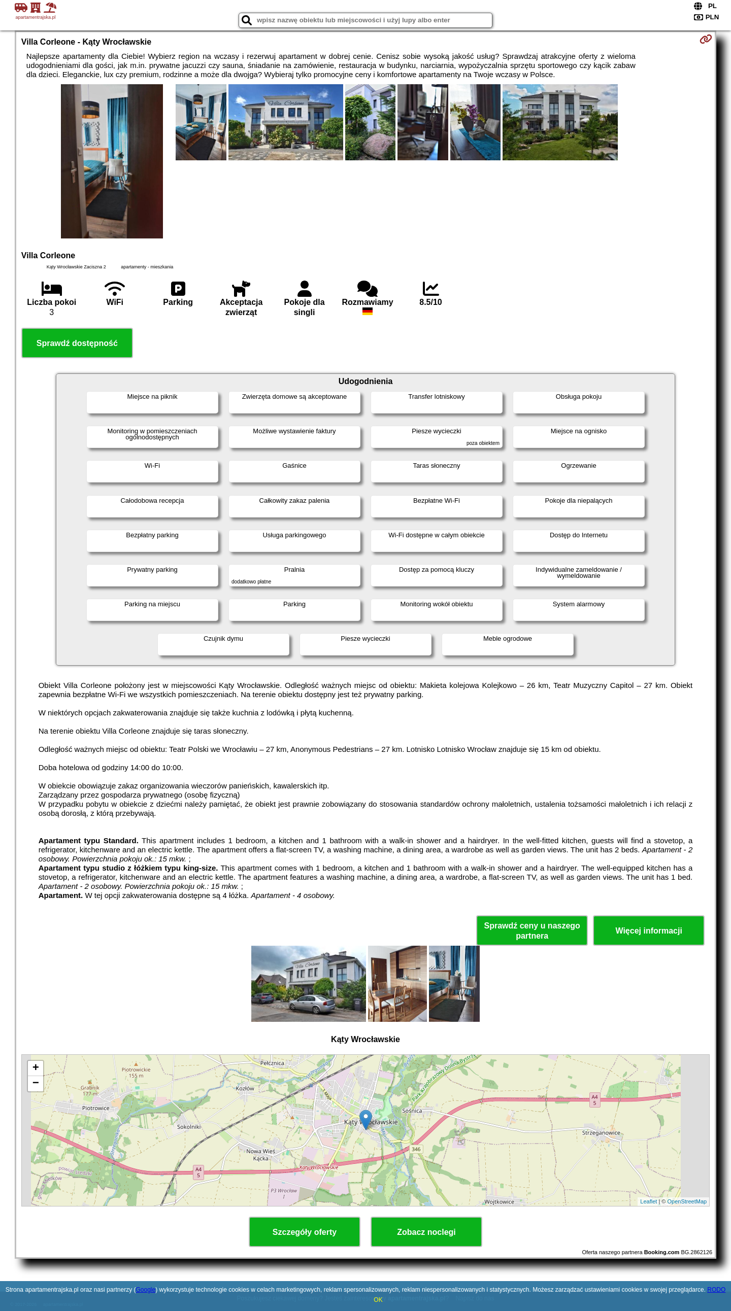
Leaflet (648, 1201)
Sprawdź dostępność (77, 343)
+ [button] (35, 1068)
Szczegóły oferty (305, 1232)
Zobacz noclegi (426, 1232)
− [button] (35, 1083)
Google (145, 1289)
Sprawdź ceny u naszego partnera (532, 930)
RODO (716, 1289)
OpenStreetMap (687, 1201)
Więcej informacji (648, 930)
